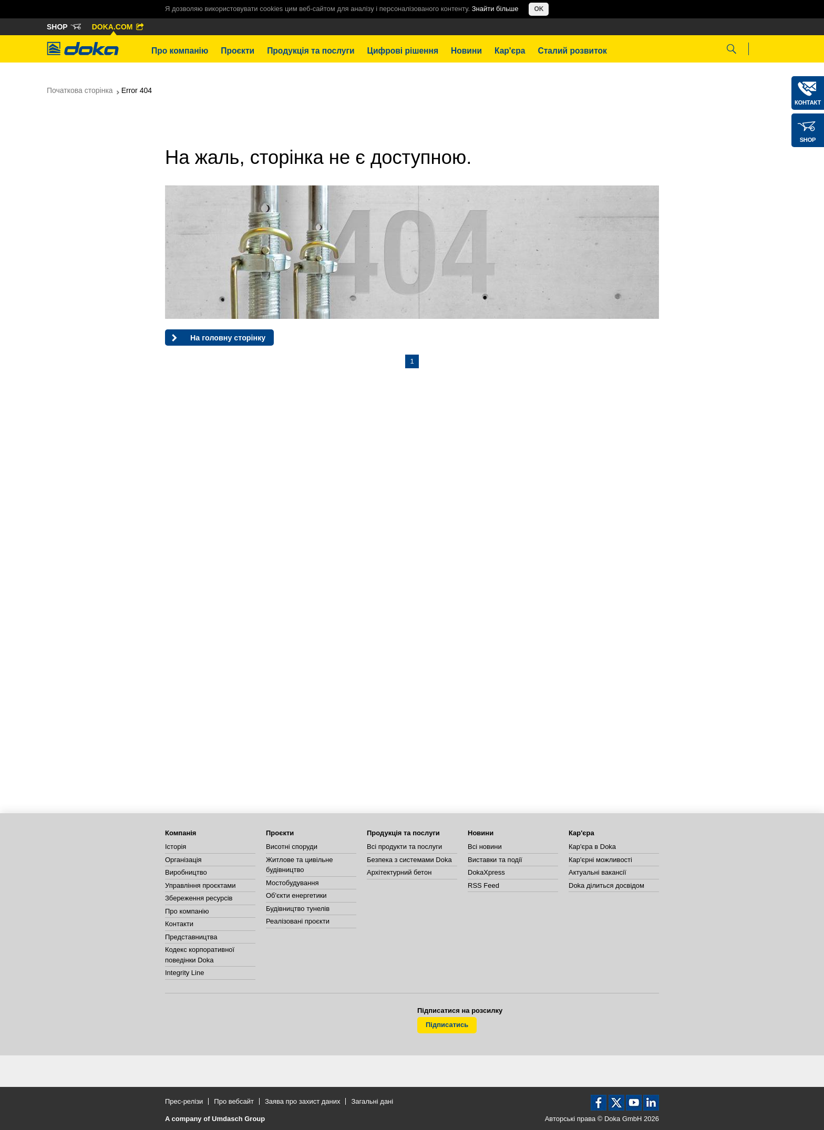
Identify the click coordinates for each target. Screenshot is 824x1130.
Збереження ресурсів (198, 898)
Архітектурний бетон (399, 872)
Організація (183, 860)
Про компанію (179, 50)
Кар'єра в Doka (592, 847)
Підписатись (447, 1025)
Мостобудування (292, 883)
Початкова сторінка (80, 90)
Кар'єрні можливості (600, 860)
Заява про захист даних (303, 1101)
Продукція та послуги (310, 50)
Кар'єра (510, 50)
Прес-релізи (184, 1101)
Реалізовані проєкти (297, 921)
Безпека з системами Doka (409, 860)
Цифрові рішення (402, 50)
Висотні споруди (291, 847)
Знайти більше (495, 9)
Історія (175, 847)
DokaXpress (486, 872)
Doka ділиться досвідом (606, 885)
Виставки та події (495, 860)
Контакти (179, 924)
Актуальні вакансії (597, 872)
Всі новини (485, 847)
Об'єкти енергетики (296, 895)
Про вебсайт (234, 1101)
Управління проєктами (200, 885)
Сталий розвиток (572, 50)
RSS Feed (483, 885)
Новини (466, 50)
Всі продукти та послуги (404, 847)
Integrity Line (184, 973)
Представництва (191, 937)
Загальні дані (372, 1101)
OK (538, 9)
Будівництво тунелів (297, 909)
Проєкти (237, 50)
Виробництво (186, 872)
